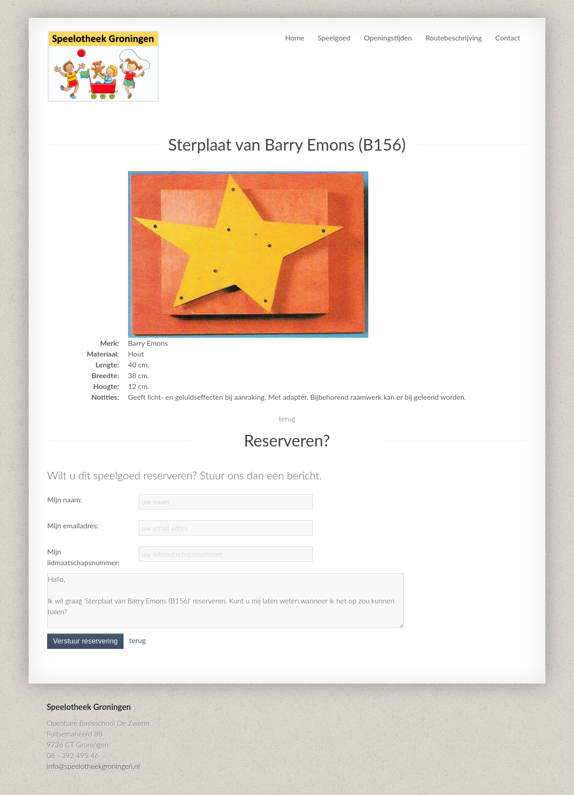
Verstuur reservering (85, 641)
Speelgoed (334, 37)
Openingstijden (388, 37)
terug (287, 418)
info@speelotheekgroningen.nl (93, 766)
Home (295, 37)
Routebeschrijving (453, 37)
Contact (507, 37)
